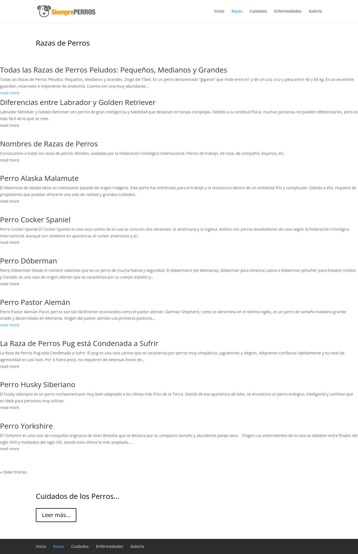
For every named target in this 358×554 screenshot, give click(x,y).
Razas (237, 11)
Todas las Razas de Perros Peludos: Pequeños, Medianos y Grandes (113, 70)
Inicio (219, 11)
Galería (315, 11)
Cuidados (258, 11)
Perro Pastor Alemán (35, 302)
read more (9, 92)
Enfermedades (288, 11)
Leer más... (56, 515)
